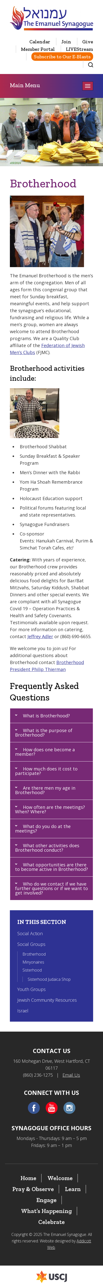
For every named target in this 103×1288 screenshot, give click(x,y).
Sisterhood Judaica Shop (49, 979)
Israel (22, 1011)
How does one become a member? (45, 752)
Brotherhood (34, 954)
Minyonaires (33, 962)
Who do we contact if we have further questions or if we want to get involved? (51, 888)
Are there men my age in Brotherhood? (45, 790)
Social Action (30, 933)
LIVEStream (79, 49)
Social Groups (31, 944)
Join (66, 42)
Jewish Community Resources (47, 1000)
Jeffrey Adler (40, 636)
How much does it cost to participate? (46, 771)
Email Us (71, 1075)
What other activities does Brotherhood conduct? (47, 847)
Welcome (60, 1178)
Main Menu (25, 85)
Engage (46, 1200)
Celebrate (51, 1221)
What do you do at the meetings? (43, 828)
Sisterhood (32, 970)
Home (28, 1178)
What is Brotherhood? (46, 716)
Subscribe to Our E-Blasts (62, 57)
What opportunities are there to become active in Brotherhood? (51, 867)
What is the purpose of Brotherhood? (43, 732)
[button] (51, 715)
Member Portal (38, 49)
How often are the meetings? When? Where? (50, 809)
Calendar (39, 42)
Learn (73, 1189)
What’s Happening (46, 1210)
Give (87, 42)
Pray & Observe (33, 1189)
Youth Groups (31, 989)
